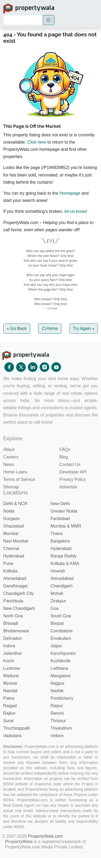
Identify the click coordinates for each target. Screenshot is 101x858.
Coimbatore (61, 630)
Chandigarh (61, 585)
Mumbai (10, 533)
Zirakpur (58, 600)
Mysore (10, 683)
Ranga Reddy (63, 555)
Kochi (8, 660)
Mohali (56, 593)
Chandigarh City (18, 593)
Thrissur (58, 720)
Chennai (11, 548)
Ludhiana (59, 668)
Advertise (68, 498)
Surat (8, 720)
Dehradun (12, 638)
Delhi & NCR (15, 503)
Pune (8, 563)
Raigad (10, 705)
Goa (54, 608)
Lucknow (11, 668)
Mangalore (60, 675)
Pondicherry (61, 698)
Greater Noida (63, 511)
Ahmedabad (14, 578)
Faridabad (60, 518)
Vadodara (12, 735)
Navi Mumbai (15, 540)
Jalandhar (12, 653)
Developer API (73, 483)
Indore (9, 645)
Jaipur (56, 645)
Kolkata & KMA (64, 563)
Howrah (57, 570)
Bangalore (60, 540)
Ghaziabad (13, 526)
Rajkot (9, 713)
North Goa (13, 615)
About (8, 461)
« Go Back (17, 328)
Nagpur (57, 683)
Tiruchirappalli (16, 728)
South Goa (60, 615)
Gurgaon (11, 518)
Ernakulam (60, 638)
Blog (63, 468)
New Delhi (60, 503)
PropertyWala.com (39, 836)
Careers (10, 468)
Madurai (11, 675)
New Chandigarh (19, 608)
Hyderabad (60, 548)
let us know (75, 211)
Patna (8, 698)
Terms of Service (19, 491)
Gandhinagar (15, 585)
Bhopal (57, 623)
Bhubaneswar (16, 630)
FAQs (64, 461)
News (8, 476)
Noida (8, 511)
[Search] (23, 20)
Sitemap (11, 498)
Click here (36, 142)
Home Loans (15, 483)
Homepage (69, 193)
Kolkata (10, 570)
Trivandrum (61, 728)
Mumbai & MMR (65, 526)
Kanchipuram (63, 653)
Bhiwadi (10, 623)
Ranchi (57, 713)
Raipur (56, 705)
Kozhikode (60, 660)
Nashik (57, 690)
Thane (56, 533)
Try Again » (83, 328)
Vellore (57, 735)
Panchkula (13, 600)
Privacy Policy (72, 491)
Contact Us (69, 476)
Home (50, 328)
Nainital (10, 690)
